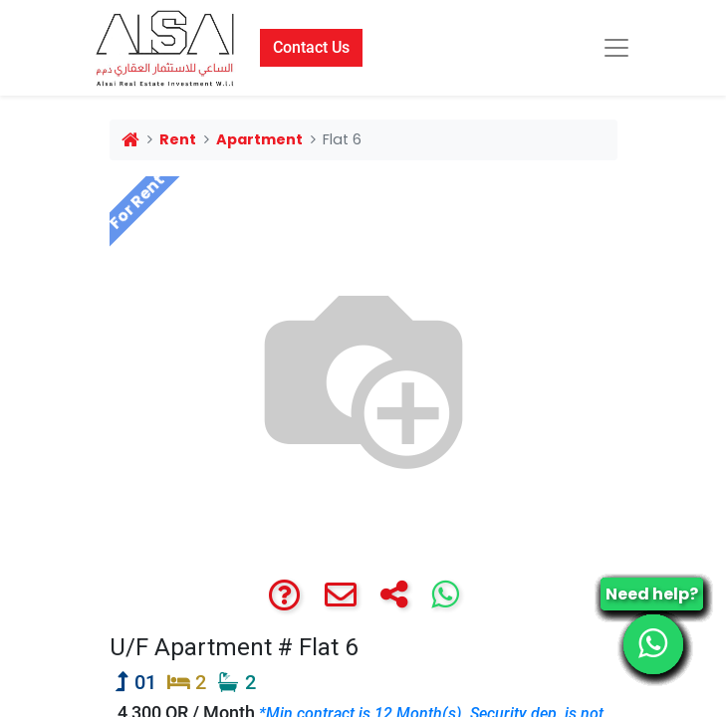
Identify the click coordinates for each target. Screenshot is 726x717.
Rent (177, 139)
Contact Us (311, 47)
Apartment (259, 139)
